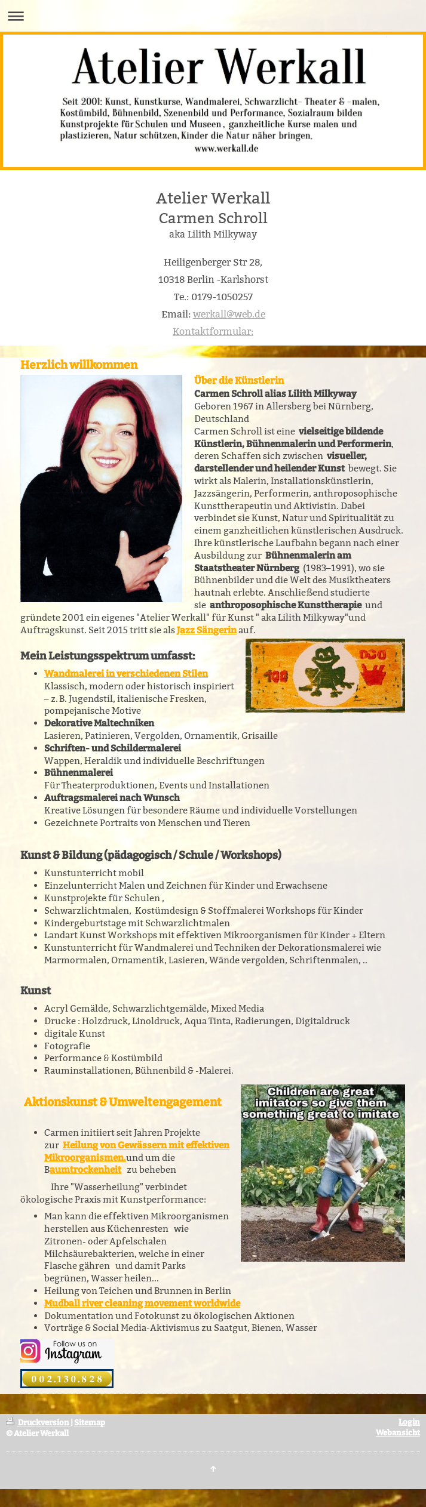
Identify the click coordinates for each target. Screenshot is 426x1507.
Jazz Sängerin (207, 630)
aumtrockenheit (85, 1169)
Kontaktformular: (213, 331)
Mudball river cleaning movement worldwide (142, 1303)
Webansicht (398, 1432)
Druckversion (38, 1422)
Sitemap (89, 1422)
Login (409, 1421)
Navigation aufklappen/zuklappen (213, 16)
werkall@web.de (229, 314)
